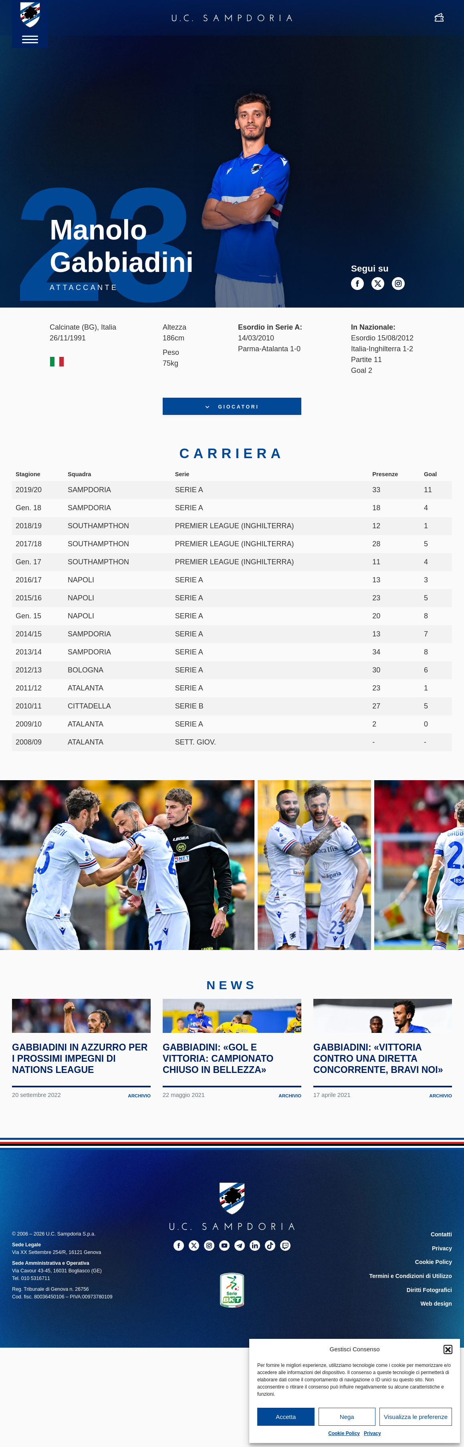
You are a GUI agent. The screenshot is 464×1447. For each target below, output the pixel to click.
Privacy (372, 1433)
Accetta (286, 1416)
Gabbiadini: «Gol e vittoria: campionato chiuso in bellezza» (226, 1134)
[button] (448, 1349)
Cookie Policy (344, 1433)
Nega (347, 1416)
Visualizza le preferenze (416, 1416)
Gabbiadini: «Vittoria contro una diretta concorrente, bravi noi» (375, 1139)
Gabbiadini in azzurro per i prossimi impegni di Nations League (77, 1134)
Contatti (442, 1321)
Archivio (139, 1182)
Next (442, 882)
